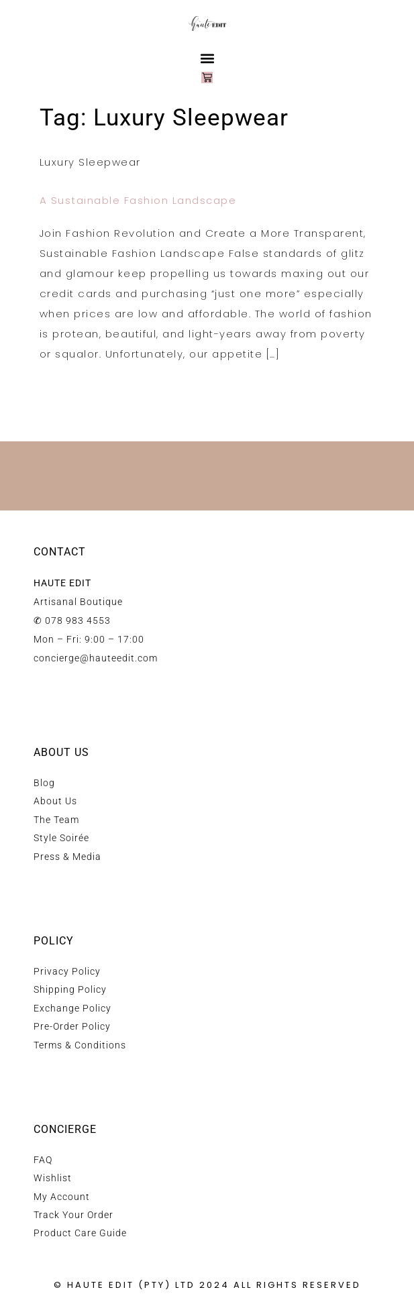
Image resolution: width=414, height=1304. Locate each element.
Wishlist (53, 1178)
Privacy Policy (67, 971)
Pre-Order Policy (72, 1026)
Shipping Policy (70, 989)
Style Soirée (61, 837)
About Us (55, 801)
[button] (207, 58)
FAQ (43, 1159)
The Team (56, 819)
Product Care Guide (80, 1233)
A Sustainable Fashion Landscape (138, 200)
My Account (62, 1196)
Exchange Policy (72, 1008)
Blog (44, 782)
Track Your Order (73, 1214)
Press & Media (67, 856)
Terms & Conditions (80, 1045)
